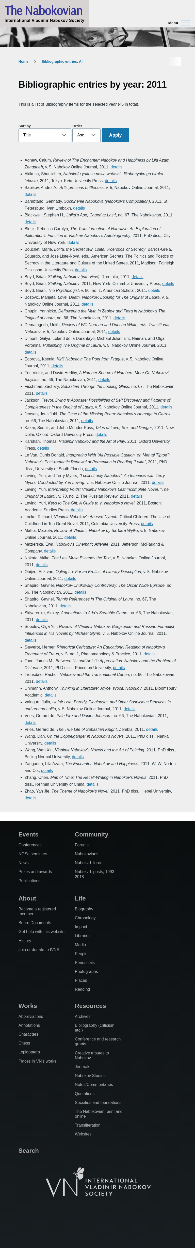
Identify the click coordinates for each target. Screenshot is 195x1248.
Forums (82, 845)
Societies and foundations (98, 1102)
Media (80, 945)
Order (77, 126)
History (25, 941)
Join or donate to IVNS (39, 949)
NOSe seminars (33, 854)
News (24, 863)
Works (28, 1005)
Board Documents (35, 923)
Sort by (25, 126)
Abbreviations (31, 1016)
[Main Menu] (178, 22)
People (81, 954)
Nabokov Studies (90, 1075)
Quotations (84, 1094)
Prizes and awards (35, 872)
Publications (29, 881)
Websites (83, 1134)
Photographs (86, 971)
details (116, 167)
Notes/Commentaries (94, 1084)
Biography (84, 909)
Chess (24, 1043)
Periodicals (85, 962)
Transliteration (88, 1125)
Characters (28, 1034)
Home (23, 61)
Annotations (29, 1025)
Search (29, 1150)
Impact (81, 927)
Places (81, 980)
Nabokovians (87, 854)
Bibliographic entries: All (63, 61)
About (27, 898)
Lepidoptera (29, 1052)
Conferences (30, 845)
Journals (82, 1067)
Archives (82, 1016)
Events (29, 834)
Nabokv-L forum (89, 863)
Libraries (82, 936)
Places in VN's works (37, 1061)
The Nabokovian (43, 10)
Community (91, 834)
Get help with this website (41, 931)
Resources (90, 1005)
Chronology (85, 918)
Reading (82, 989)
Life (80, 898)
